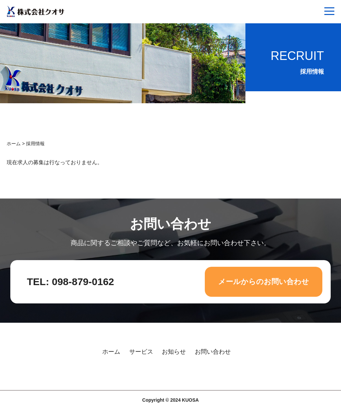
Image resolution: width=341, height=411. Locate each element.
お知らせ (174, 352)
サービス (141, 352)
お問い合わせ (213, 352)
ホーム (14, 143)
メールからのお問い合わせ (263, 281)
